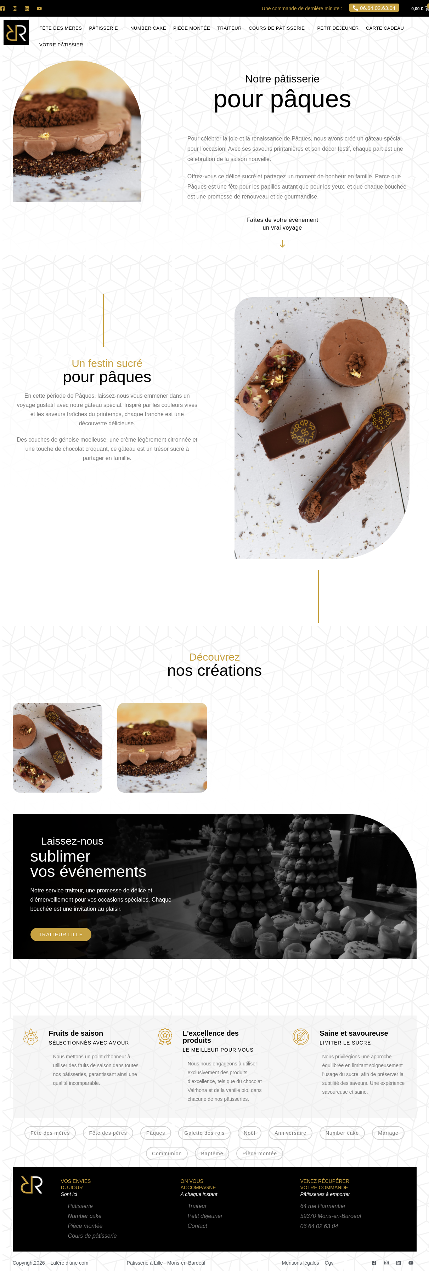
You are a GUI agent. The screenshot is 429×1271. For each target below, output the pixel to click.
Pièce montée (85, 1226)
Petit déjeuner (205, 1216)
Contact (197, 1226)
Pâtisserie (80, 1206)
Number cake (85, 1216)
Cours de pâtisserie (92, 1236)
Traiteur (197, 1206)
